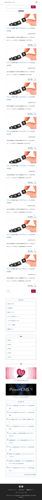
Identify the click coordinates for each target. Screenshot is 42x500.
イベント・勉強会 (11, 324)
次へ (33, 291)
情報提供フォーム (30, 489)
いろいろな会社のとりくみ (13, 320)
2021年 (9, 357)
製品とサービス (10, 312)
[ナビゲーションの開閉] (36, 2)
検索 (33, 6)
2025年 (9, 340)
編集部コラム (10, 329)
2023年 (9, 348)
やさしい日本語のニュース (13, 316)
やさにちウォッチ (9, 2)
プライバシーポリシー (21, 492)
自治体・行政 (10, 303)
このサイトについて (12, 489)
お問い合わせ (21, 489)
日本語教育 (9, 308)
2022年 (9, 352)
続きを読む (30, 44)
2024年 (9, 344)
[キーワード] (18, 6)
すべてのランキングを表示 (30, 474)
